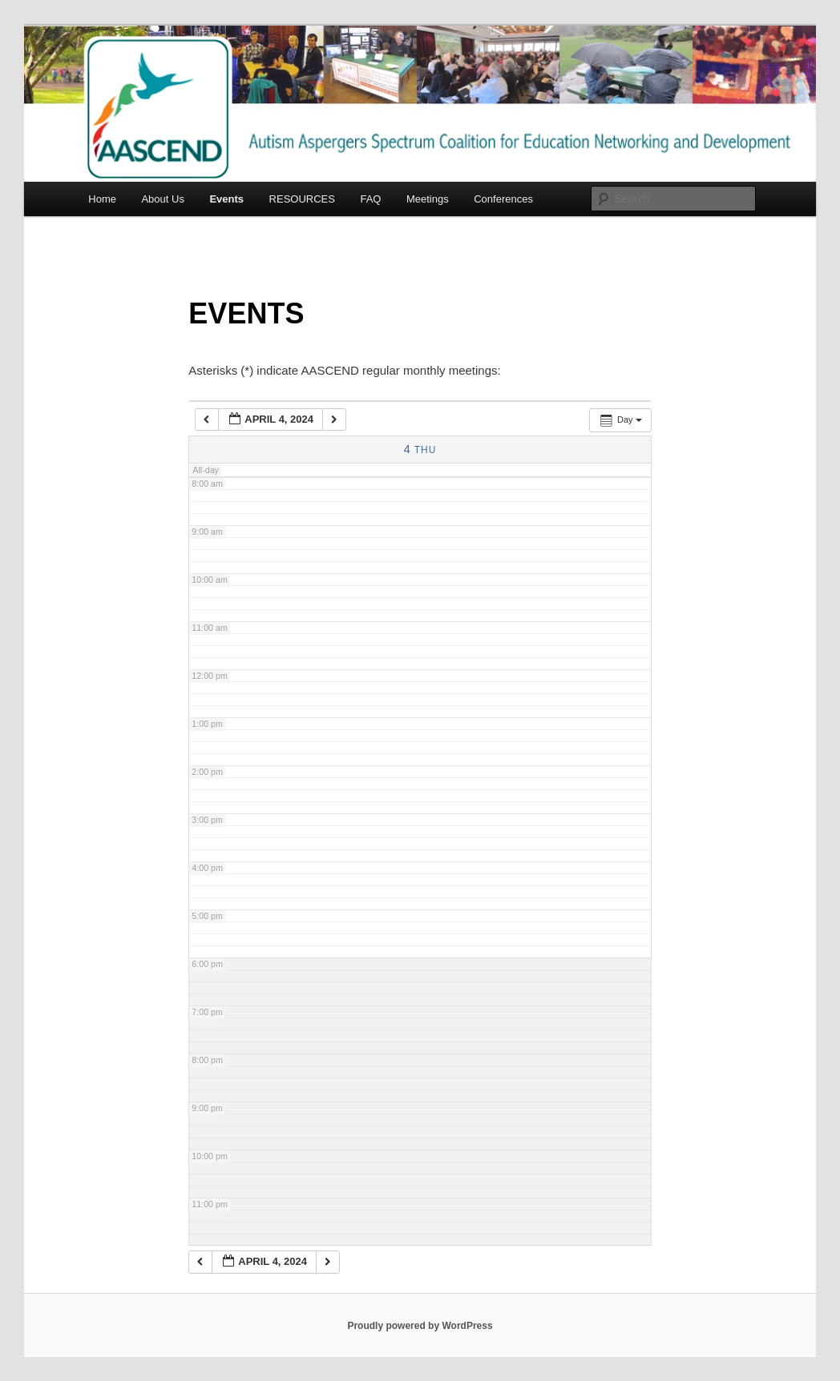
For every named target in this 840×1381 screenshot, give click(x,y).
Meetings (427, 199)
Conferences (503, 199)
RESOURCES (302, 199)
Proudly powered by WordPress (419, 1325)
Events (226, 199)
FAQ (370, 199)
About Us (162, 199)
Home (102, 199)
